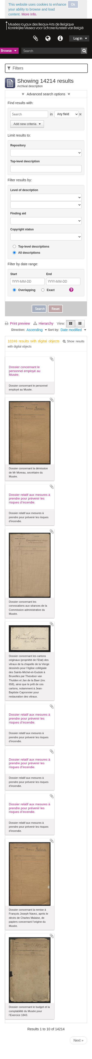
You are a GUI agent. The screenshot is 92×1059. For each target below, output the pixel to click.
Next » (78, 1040)
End (49, 274)
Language (48, 38)
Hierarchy (43, 323)
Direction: (18, 330)
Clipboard (35, 38)
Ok (73, 4)
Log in (77, 38)
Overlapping (24, 290)
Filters (15, 68)
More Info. (29, 14)
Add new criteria (27, 124)
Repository (18, 145)
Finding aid (18, 213)
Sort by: (53, 330)
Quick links (60, 38)
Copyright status (22, 229)
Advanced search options (46, 94)
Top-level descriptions (31, 247)
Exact (47, 290)
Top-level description (25, 161)
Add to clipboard (51, 359)
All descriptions (26, 253)
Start (13, 274)
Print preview (17, 323)
